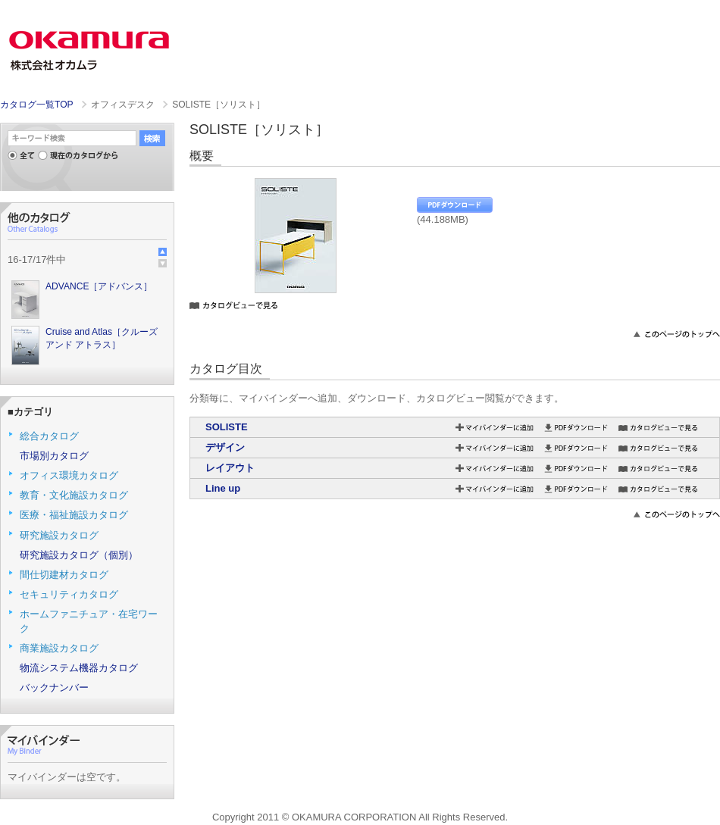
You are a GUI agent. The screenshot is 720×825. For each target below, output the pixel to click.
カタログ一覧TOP (36, 104)
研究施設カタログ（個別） (79, 555)
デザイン (225, 447)
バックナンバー (54, 687)
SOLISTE (226, 427)
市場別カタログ (54, 455)
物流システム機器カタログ (79, 667)
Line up (222, 488)
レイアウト (230, 467)
